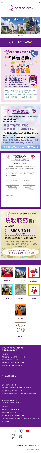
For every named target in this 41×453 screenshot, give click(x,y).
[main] (20, 42)
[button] (2, 2)
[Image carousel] (20, 26)
